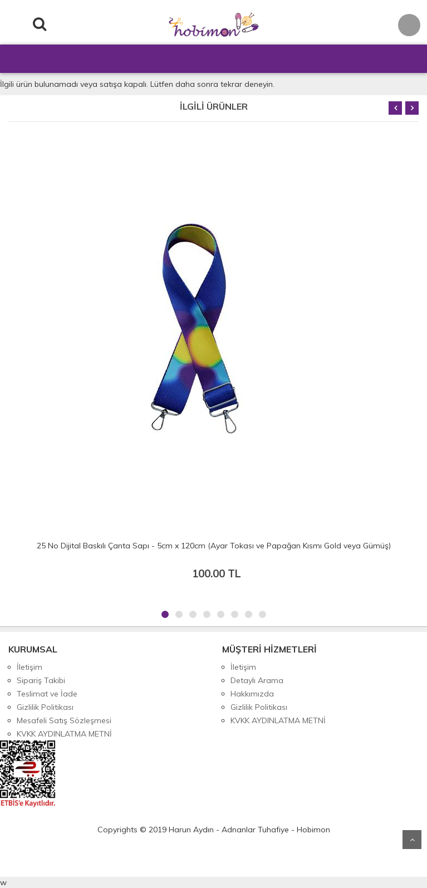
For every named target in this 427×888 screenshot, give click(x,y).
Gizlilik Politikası (45, 707)
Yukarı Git (412, 839)
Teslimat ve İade (47, 694)
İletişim (29, 667)
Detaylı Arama (256, 680)
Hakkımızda (252, 694)
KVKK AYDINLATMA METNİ (64, 734)
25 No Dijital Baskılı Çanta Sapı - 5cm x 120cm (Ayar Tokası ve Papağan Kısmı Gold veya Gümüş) (214, 546)
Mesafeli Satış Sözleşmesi (64, 720)
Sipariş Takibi (41, 680)
